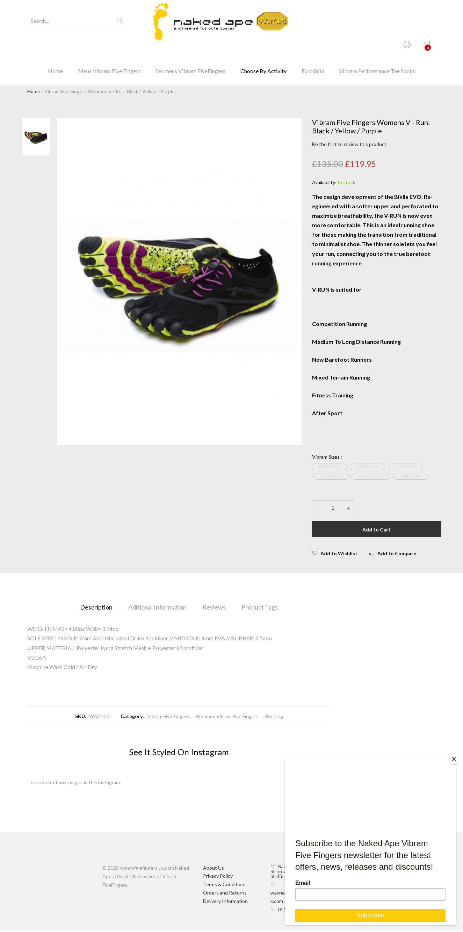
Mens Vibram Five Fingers (109, 47)
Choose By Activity (263, 47)
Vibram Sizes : (327, 457)
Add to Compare (392, 554)
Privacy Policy (218, 877)
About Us (213, 868)
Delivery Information (225, 902)
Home (55, 47)
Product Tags (259, 608)
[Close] (454, 758)
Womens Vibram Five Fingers (227, 717)
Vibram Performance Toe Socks (377, 47)
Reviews (214, 608)
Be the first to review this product (349, 145)
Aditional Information (157, 608)
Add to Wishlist (334, 554)
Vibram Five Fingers (168, 717)
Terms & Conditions (225, 885)
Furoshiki (313, 47)
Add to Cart (376, 530)
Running (274, 717)
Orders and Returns (225, 893)
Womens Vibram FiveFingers (190, 47)
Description (96, 608)
